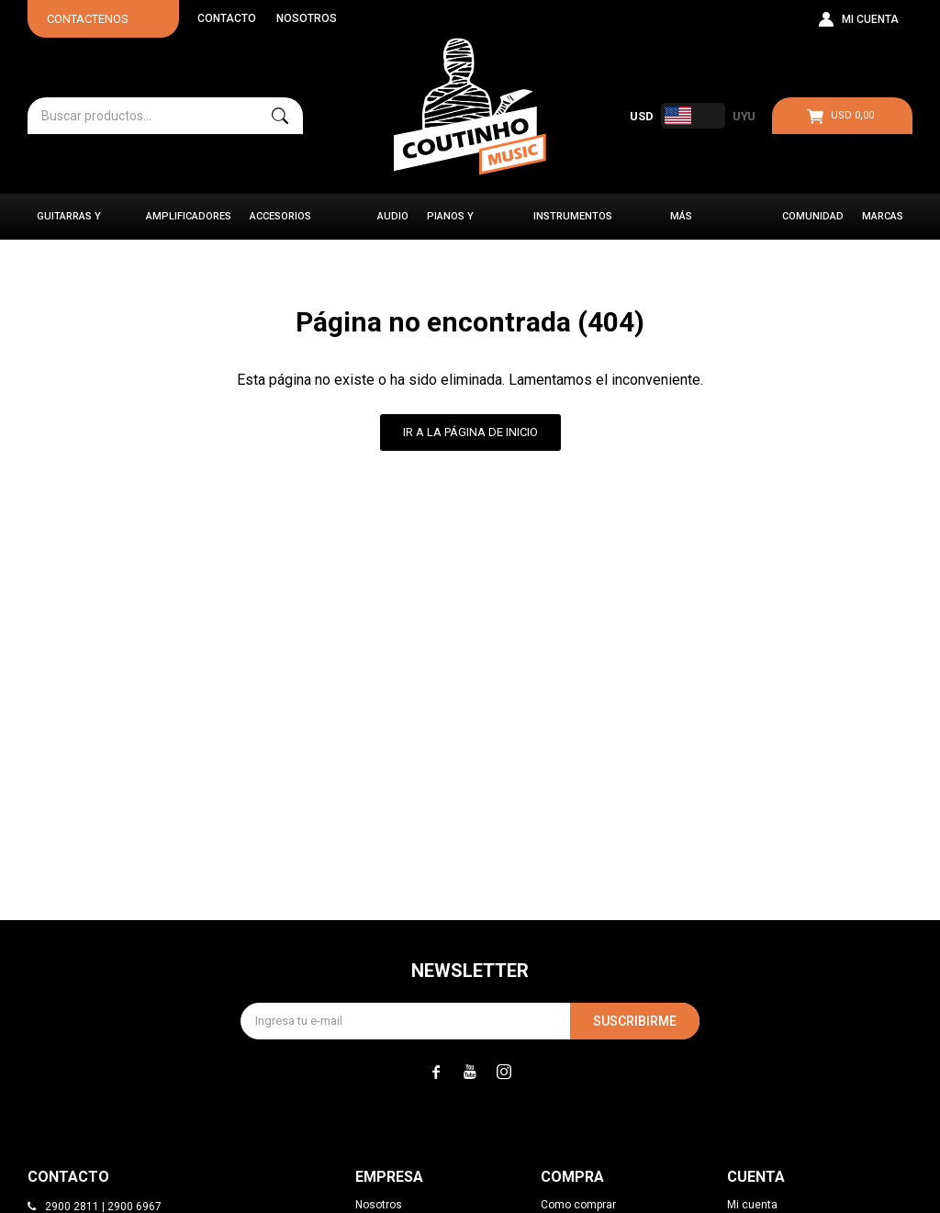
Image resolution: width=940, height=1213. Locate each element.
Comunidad (813, 216)
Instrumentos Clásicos (572, 225)
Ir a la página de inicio (470, 432)
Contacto (226, 18)
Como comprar (578, 1204)
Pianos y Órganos (451, 225)
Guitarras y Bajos (69, 225)
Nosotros (306, 18)
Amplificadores (188, 216)
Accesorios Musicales (280, 225)
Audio (392, 216)
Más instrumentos (709, 225)
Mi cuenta (752, 1204)
